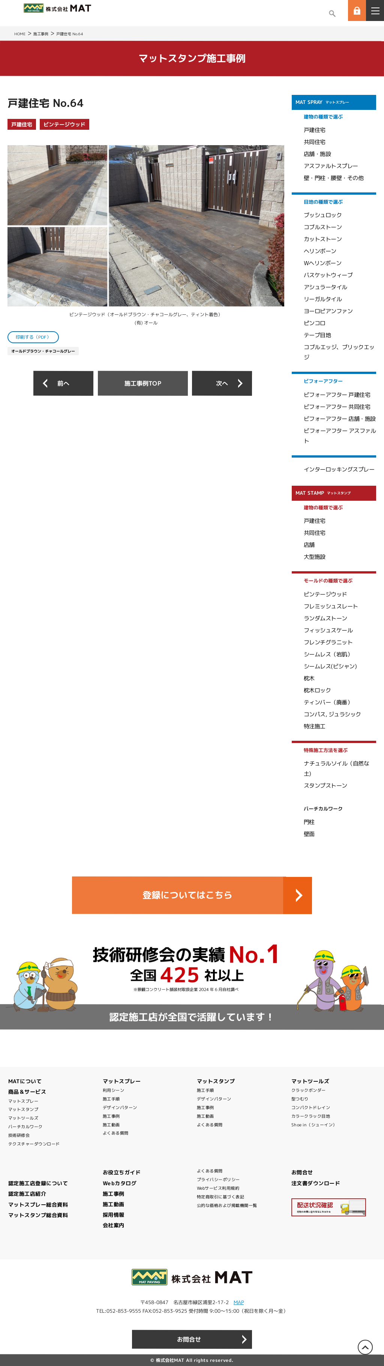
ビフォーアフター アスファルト (340, 436)
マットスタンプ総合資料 (38, 1215)
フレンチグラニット (328, 642)
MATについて (25, 1081)
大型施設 (315, 557)
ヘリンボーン (320, 251)
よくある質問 (116, 1133)
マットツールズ (23, 1118)
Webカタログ (120, 1183)
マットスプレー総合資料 (38, 1204)
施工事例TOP (142, 383)
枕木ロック (317, 690)
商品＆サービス (27, 1091)
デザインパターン (120, 1108)
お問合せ (302, 1172)
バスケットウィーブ (328, 275)
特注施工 (315, 726)
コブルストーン (323, 227)
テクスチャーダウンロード (34, 1144)
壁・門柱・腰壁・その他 (334, 178)
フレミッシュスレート (331, 606)
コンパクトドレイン (310, 1108)
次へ (222, 383)
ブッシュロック (323, 215)
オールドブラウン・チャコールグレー (43, 351)
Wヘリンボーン (323, 263)
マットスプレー (23, 1101)
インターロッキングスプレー (339, 469)
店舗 (309, 545)
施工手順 (111, 1099)
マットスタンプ (23, 1109)
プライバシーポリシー (218, 1180)
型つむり (300, 1099)
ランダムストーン (325, 618)
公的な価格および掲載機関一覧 (227, 1205)
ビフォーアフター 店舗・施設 (340, 419)
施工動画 (111, 1125)
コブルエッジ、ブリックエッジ (339, 352)
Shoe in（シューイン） (314, 1125)
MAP (239, 1302)
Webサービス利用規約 (218, 1188)
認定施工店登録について (38, 1183)
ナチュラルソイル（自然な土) (336, 769)
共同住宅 (315, 142)
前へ (63, 383)
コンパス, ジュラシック (332, 714)
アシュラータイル (325, 287)
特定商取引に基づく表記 (220, 1197)
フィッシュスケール (328, 630)
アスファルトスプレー (331, 166)
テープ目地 (317, 335)
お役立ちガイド (122, 1172)
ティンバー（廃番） (328, 702)
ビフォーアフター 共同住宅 (337, 407)
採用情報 (113, 1214)
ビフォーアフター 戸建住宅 (337, 395)
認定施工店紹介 (27, 1193)
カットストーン (323, 239)
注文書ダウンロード (315, 1183)
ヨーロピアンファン (328, 311)
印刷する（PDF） (33, 337)
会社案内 (113, 1225)
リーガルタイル (323, 299)
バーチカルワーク (25, 1127)
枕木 (309, 678)
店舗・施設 (317, 154)
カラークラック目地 (310, 1116)
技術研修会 (19, 1135)
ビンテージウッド (65, 124)
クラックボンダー (308, 1090)
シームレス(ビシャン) (330, 666)
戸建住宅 (21, 124)
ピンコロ (315, 323)
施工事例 (111, 1116)
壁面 (309, 834)
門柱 (309, 822)
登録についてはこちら (187, 895)
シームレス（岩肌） (328, 654)
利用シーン (113, 1090)
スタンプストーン (325, 786)
